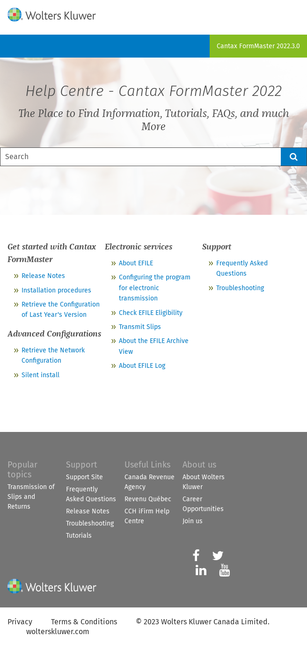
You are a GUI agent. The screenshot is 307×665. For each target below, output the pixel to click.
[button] (294, 156)
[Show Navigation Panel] (294, 12)
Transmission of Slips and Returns (31, 497)
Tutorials (79, 536)
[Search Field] (153, 156)
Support (81, 465)
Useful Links (147, 465)
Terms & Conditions (84, 621)
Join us (193, 521)
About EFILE (136, 263)
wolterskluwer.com (57, 631)
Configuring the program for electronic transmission (154, 287)
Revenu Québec (147, 499)
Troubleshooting (240, 288)
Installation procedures (56, 290)
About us (199, 465)
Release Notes (43, 276)
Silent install (40, 375)
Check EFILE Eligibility (151, 313)
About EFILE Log (142, 366)
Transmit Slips (140, 327)
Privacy (19, 621)
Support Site (84, 477)
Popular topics (22, 470)
